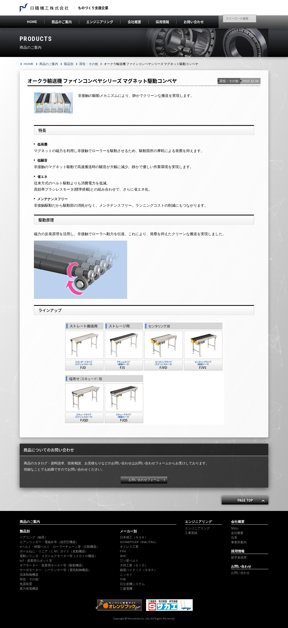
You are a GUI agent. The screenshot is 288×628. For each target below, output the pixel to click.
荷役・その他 (88, 64)
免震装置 (26, 584)
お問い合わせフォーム (144, 480)
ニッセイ (126, 574)
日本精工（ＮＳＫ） (134, 537)
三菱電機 (126, 588)
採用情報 (162, 21)
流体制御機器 (29, 574)
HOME (32, 21)
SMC (123, 556)
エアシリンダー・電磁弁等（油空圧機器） (49, 542)
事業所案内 (239, 542)
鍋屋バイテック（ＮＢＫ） (138, 570)
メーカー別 (128, 531)
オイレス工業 (129, 546)
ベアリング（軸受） (34, 537)
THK (123, 579)
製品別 (68, 64)
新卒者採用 (239, 557)
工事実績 (191, 533)
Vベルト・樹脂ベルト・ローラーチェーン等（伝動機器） (59, 546)
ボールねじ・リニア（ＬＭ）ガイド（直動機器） (54, 551)
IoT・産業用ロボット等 (36, 560)
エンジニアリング (99, 21)
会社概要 (134, 21)
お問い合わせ (194, 21)
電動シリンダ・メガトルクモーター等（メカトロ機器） (58, 556)
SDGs (235, 528)
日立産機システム (132, 584)
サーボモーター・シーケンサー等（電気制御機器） (55, 570)
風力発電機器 (29, 588)
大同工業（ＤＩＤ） (134, 565)
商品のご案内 (62, 21)
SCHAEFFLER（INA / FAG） (139, 542)
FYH (123, 551)
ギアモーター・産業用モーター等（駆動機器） (52, 565)
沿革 (234, 537)
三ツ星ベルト (129, 560)
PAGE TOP (245, 500)
